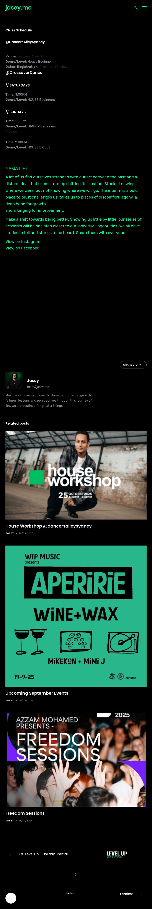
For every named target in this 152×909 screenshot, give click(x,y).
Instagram (30, 241)
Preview (61, 67)
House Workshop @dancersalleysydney (48, 526)
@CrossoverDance (23, 72)
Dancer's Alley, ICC (31, 56)
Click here (46, 67)
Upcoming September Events (36, 693)
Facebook (30, 248)
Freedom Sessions (25, 813)
